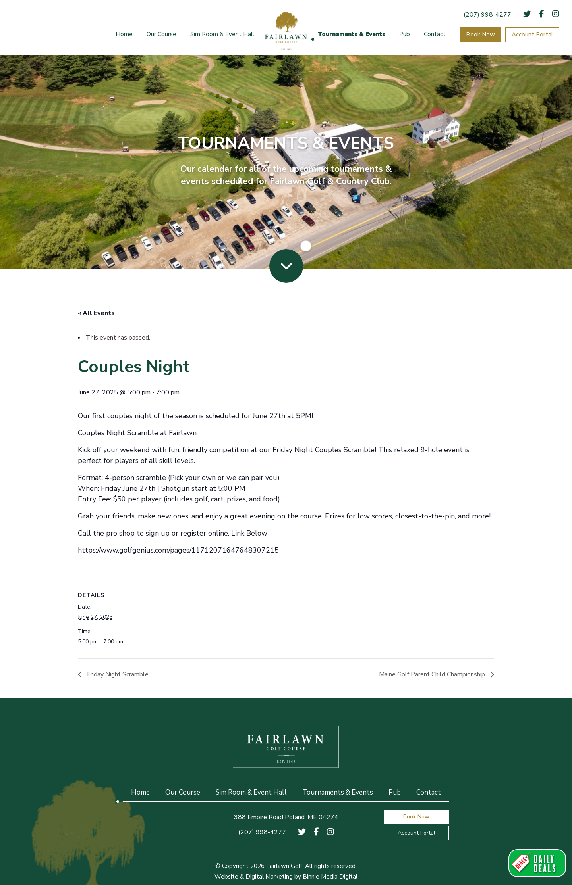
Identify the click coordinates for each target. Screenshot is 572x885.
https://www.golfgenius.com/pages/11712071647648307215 (178, 550)
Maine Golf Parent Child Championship (433, 674)
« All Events (96, 313)
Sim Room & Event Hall (222, 34)
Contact (435, 34)
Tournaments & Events (351, 34)
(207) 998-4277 (487, 14)
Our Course (161, 34)
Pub (404, 34)
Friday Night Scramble (117, 674)
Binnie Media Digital (330, 877)
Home (124, 34)
